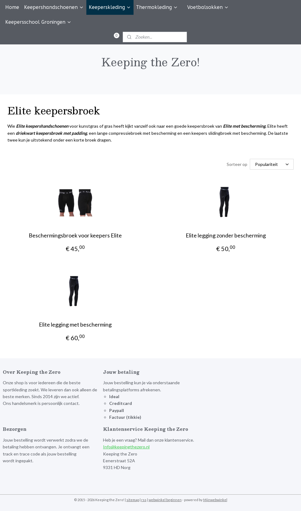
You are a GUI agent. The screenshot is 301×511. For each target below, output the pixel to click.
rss (143, 500)
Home (12, 7)
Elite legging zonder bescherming (226, 235)
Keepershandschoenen (54, 7)
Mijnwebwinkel (215, 500)
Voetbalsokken (208, 7)
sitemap (132, 500)
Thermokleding (157, 7)
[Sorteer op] (271, 164)
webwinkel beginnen (165, 500)
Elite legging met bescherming (75, 324)
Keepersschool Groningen (38, 22)
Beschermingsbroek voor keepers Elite (75, 235)
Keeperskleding (110, 7)
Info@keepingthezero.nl (126, 446)
